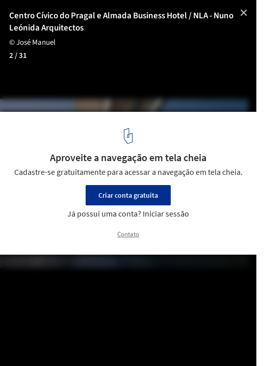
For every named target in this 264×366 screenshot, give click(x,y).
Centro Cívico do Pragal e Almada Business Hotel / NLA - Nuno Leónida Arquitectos (121, 22)
